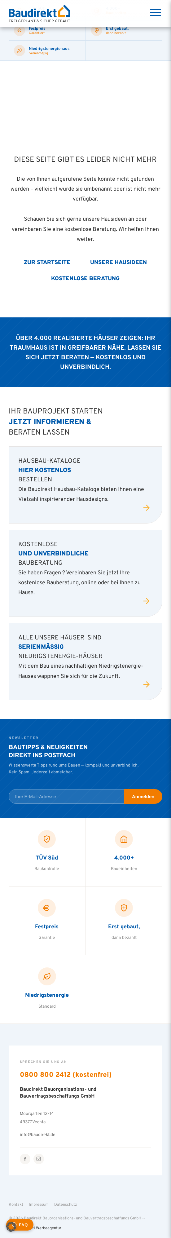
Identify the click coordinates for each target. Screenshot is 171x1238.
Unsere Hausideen (118, 262)
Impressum (39, 1204)
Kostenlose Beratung (85, 278)
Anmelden (143, 796)
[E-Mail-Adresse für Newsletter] (66, 796)
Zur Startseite (47, 262)
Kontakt (16, 1204)
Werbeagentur (48, 1228)
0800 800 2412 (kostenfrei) (66, 1074)
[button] (11, 1227)
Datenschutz (65, 1204)
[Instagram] (38, 1159)
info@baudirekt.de (37, 1134)
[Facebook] (25, 1159)
